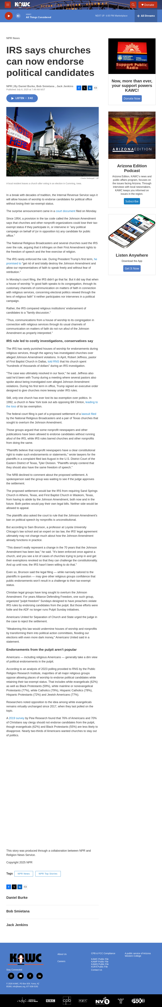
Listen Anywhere (132, 255)
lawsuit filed (88, 413)
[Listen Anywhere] (132, 231)
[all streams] (146, 16)
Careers (61, 961)
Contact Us (96, 970)
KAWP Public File (99, 961)
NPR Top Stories (48, 873)
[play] (8, 16)
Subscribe (132, 201)
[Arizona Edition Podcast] (132, 135)
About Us (62, 954)
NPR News (13, 38)
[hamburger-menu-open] (8, 5)
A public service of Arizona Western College (138, 954)
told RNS (53, 361)
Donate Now (132, 98)
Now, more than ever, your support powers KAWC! (132, 86)
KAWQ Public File (100, 964)
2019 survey (16, 718)
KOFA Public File (99, 967)
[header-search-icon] (133, 5)
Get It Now (132, 268)
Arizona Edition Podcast (132, 168)
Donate (149, 5)
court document (65, 211)
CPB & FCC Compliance (103, 953)
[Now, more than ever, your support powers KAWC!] (132, 56)
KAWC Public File (100, 959)
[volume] (18, 16)
